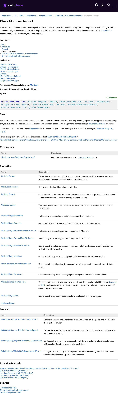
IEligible (3, 69)
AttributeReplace (8, 205)
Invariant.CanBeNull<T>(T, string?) (14, 375)
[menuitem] (96, 7)
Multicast (34, 85)
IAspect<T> (107, 31)
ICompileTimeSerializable (10, 76)
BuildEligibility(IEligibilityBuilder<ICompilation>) (21, 341)
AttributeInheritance (9, 187)
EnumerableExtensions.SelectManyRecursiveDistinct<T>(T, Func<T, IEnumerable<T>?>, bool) (39, 368)
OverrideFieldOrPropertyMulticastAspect (20, 54)
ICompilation (13, 67)
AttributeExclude (8, 176)
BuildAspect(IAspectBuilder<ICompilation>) (19, 319)
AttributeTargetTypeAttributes (13, 282)
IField (2, 132)
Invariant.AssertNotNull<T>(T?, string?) (16, 373)
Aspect (5, 49)
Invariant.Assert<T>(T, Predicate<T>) (15, 371)
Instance (112, 282)
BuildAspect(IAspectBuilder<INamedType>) (19, 330)
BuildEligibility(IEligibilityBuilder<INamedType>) (21, 351)
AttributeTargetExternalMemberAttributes (18, 231)
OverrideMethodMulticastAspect (16, 56)
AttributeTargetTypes (9, 296)
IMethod (100, 129)
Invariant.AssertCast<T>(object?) (14, 378)
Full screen (112, 98)
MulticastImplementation (11, 392)
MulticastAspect (85, 158)
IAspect (3, 67)
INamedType (13, 72)
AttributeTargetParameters (12, 274)
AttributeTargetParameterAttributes (16, 264)
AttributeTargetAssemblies (12, 216)
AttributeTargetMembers (11, 256)
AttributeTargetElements (11, 223)
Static (43, 285)
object (2, 45)
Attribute (6, 47)
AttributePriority (8, 194)
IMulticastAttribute (8, 65)
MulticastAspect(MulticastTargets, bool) (18, 157)
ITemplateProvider (7, 78)
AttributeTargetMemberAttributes (15, 246)
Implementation (7, 303)
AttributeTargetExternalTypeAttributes (17, 238)
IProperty (109, 129)
